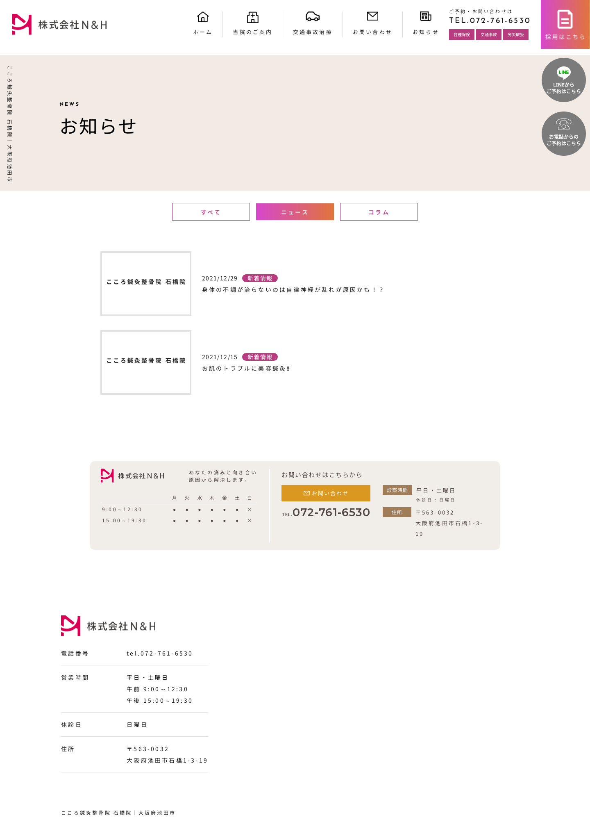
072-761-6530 (325, 512)
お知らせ (426, 32)
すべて (211, 212)
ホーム (203, 32)
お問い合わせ (373, 32)
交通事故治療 (313, 32)
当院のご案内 (252, 32)
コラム (379, 212)
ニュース (295, 212)
